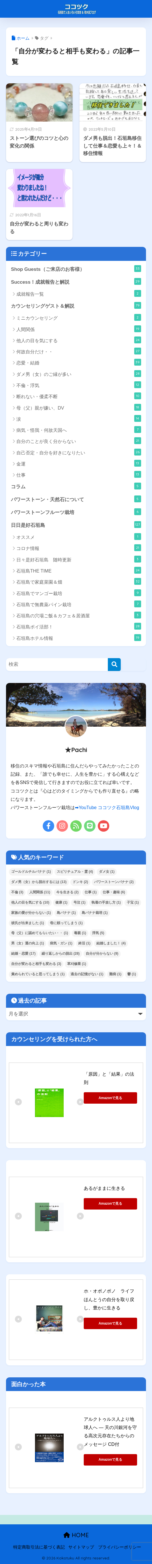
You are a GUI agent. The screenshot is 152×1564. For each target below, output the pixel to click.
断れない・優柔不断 (78, 395)
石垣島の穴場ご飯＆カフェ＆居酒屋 (78, 615)
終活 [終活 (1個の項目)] (84, 943)
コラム (76, 486)
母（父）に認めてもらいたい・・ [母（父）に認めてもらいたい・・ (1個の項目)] (39, 933)
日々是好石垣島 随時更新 (78, 559)
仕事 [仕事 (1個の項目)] (91, 892)
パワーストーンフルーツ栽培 (76, 511)
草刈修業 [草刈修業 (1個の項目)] (76, 964)
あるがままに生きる (104, 1188)
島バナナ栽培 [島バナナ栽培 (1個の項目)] (95, 913)
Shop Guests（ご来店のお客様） (76, 268)
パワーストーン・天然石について (76, 498)
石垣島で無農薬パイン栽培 (78, 603)
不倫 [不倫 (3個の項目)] (17, 892)
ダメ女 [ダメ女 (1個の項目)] (106, 872)
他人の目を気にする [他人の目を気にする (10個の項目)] (30, 902)
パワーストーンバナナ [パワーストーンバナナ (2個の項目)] (114, 882)
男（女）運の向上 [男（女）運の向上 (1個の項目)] (27, 943)
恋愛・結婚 (78, 362)
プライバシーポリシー (119, 1547)
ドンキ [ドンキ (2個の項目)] (80, 882)
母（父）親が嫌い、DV (78, 407)
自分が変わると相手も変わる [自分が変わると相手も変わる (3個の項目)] (36, 964)
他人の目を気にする (78, 339)
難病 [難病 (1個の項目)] (115, 974)
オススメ (78, 536)
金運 (78, 463)
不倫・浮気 (78, 384)
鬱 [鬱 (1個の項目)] (131, 974)
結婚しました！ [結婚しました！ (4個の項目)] (111, 943)
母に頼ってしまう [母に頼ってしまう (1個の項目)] (66, 923)
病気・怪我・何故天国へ (78, 429)
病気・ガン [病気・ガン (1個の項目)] (61, 943)
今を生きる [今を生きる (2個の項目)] (67, 892)
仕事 (78, 474)
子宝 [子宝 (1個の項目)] (133, 902)
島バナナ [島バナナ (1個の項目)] (66, 913)
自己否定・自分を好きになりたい (78, 452)
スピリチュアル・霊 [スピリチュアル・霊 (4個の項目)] (75, 872)
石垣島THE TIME (78, 570)
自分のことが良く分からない (78, 440)
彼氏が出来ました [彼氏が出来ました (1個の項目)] (27, 923)
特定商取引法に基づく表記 (39, 1547)
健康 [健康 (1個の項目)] (61, 902)
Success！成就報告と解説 (76, 281)
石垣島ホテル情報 (78, 637)
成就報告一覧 (78, 293)
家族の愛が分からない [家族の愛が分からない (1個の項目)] (31, 913)
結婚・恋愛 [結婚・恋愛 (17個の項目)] (23, 954)
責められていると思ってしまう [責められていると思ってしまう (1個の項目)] (38, 974)
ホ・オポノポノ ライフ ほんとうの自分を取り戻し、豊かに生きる (111, 1299)
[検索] (114, 664)
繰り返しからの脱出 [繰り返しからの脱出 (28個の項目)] (61, 954)
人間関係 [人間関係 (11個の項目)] (39, 892)
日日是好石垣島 (76, 524)
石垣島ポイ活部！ (78, 626)
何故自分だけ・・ (78, 351)
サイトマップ (81, 1547)
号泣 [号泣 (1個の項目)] (79, 902)
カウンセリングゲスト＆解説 (76, 305)
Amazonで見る (110, 1098)
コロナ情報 (78, 547)
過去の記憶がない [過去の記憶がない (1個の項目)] (87, 974)
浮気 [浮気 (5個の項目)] (98, 933)
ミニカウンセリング (78, 317)
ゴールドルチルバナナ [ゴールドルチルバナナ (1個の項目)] (31, 872)
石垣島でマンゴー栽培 (78, 592)
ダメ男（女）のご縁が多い (78, 373)
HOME (76, 1535)
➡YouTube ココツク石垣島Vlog (107, 807)
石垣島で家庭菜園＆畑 (78, 581)
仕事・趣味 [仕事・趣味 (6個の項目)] (114, 892)
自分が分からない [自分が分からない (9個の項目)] (102, 954)
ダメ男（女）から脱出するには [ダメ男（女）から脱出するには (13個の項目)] (39, 882)
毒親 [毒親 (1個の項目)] (80, 933)
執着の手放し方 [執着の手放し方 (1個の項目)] (106, 902)
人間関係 (78, 328)
